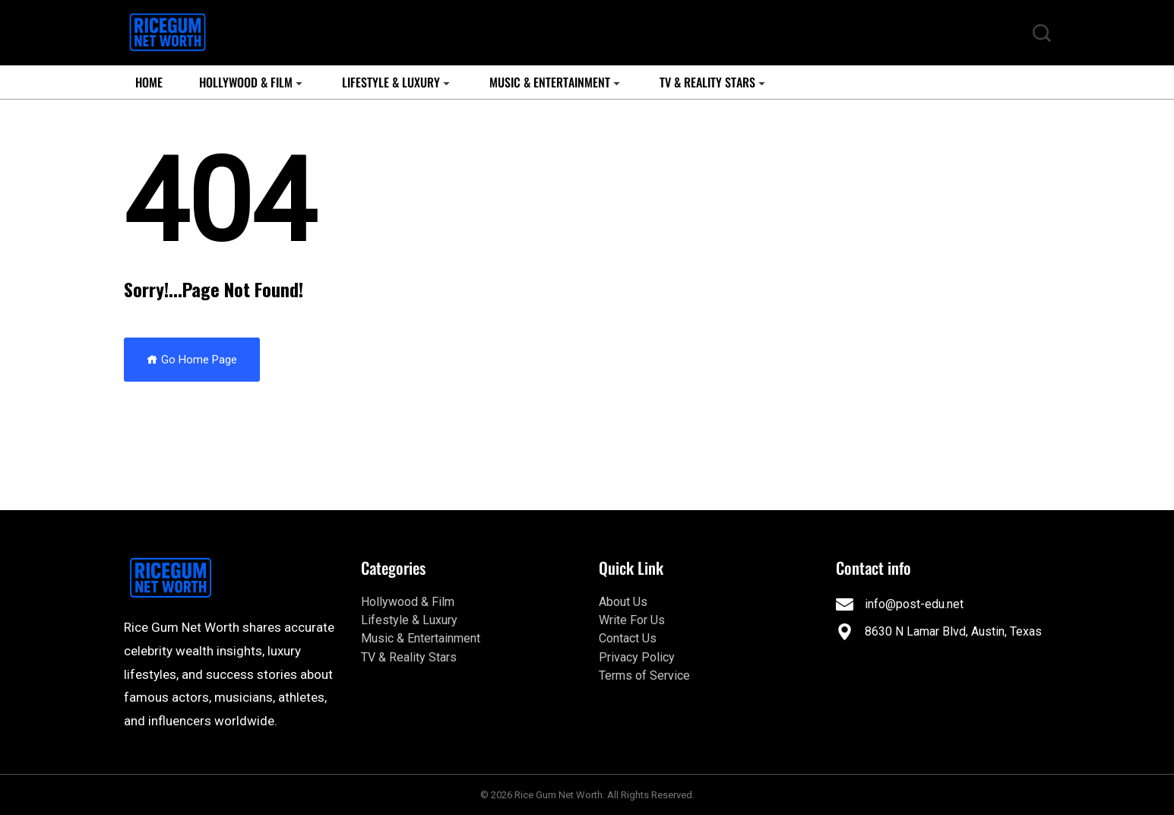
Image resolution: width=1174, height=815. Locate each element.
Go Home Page (192, 359)
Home (149, 82)
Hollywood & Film (246, 82)
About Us (623, 602)
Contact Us (628, 638)
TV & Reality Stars (707, 82)
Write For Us (632, 620)
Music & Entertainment (549, 82)
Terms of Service (644, 675)
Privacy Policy (637, 657)
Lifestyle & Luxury (391, 82)
